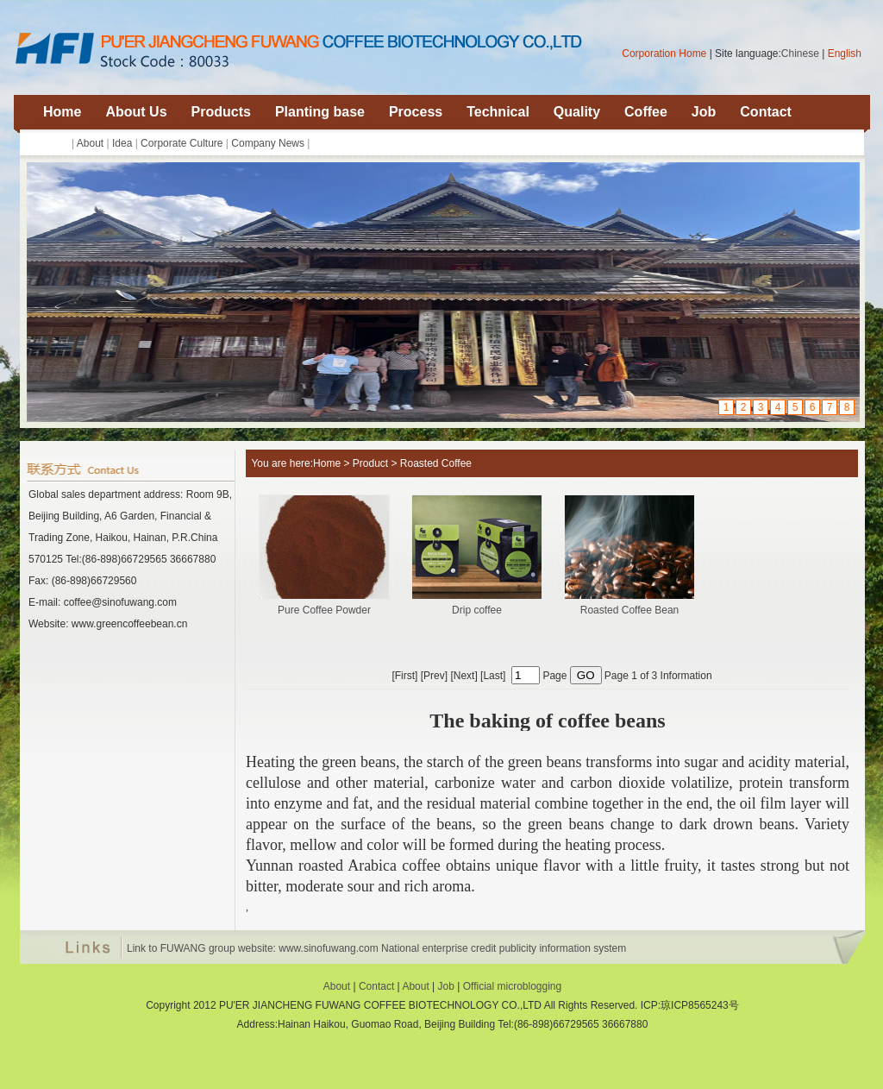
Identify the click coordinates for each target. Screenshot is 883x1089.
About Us (135, 111)
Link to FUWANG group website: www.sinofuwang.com (253, 948)
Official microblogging (512, 986)
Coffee (645, 111)
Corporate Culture (181, 143)
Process (415, 111)
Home (62, 111)
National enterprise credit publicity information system (503, 948)
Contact (766, 111)
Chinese (800, 53)
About (90, 143)
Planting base (320, 111)
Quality (577, 111)
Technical (498, 111)
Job (704, 111)
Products (221, 111)
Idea (122, 143)
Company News (267, 143)
